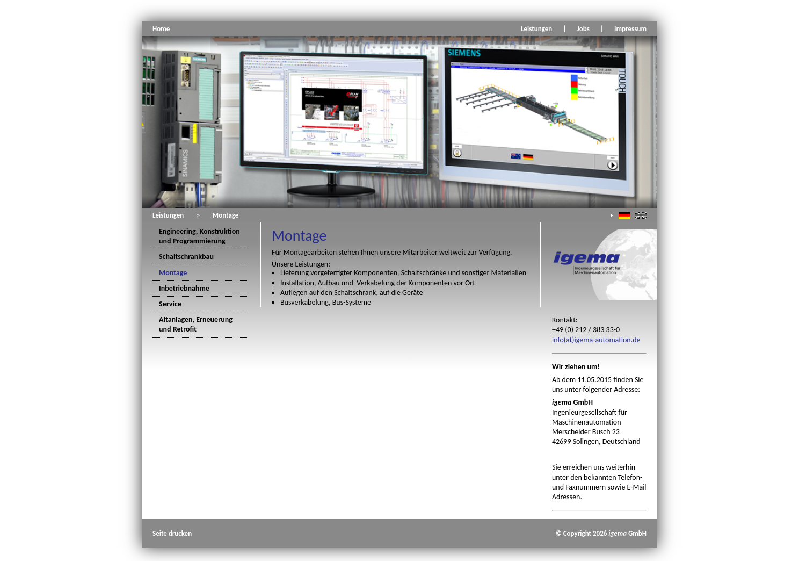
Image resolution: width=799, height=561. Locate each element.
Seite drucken (172, 533)
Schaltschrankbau (186, 256)
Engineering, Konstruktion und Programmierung (199, 236)
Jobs (583, 29)
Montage (226, 215)
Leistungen (536, 29)
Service (170, 303)
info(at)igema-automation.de (596, 339)
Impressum (630, 29)
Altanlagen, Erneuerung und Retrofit (196, 324)
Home (161, 29)
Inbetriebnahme (184, 288)
